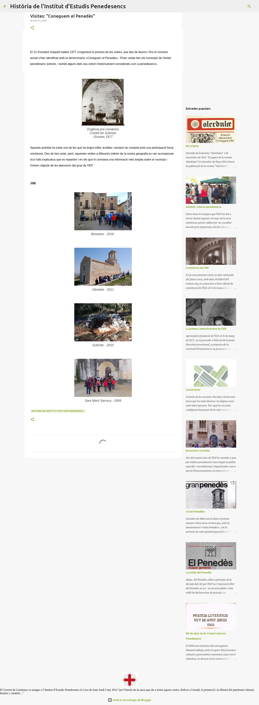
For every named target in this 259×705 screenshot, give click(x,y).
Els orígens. (192, 146)
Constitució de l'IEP (197, 267)
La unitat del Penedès (198, 572)
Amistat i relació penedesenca (203, 206)
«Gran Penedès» (195, 511)
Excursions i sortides (198, 450)
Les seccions (193, 389)
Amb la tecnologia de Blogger (129, 700)
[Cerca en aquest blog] (237, 6)
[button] (32, 28)
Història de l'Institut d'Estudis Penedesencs (68, 6)
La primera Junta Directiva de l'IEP (206, 328)
